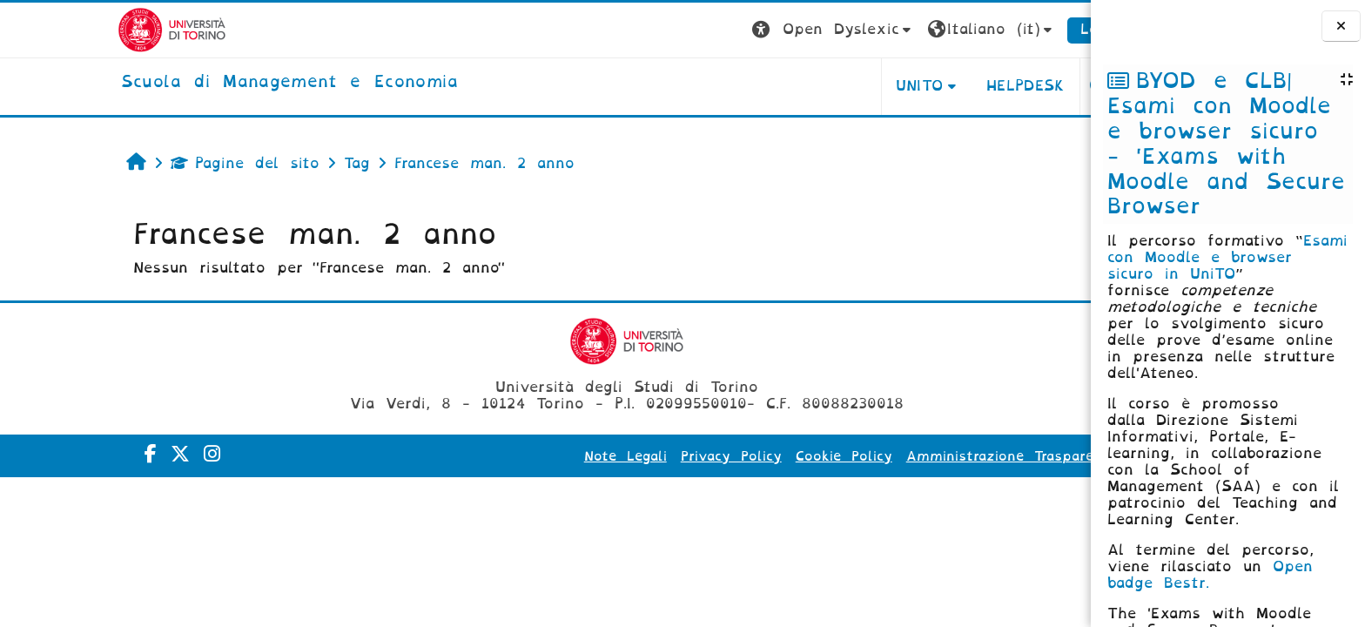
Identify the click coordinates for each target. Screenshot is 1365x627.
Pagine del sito (164, 163)
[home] (208, 82)
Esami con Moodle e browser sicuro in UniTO (1227, 257)
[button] (753, 30)
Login (1020, 29)
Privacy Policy (650, 456)
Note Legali (544, 456)
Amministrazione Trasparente (930, 456)
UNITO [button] (838, 86)
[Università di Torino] (91, 29)
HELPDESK (945, 86)
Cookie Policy (763, 456)
